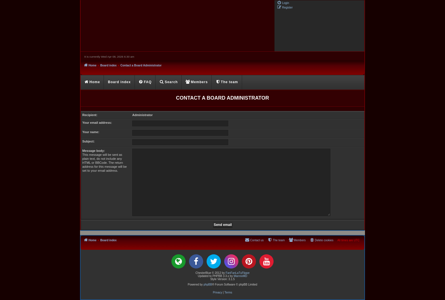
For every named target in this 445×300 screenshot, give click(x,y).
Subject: (88, 141)
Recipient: (89, 115)
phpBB (207, 284)
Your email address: (97, 122)
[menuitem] (283, 3)
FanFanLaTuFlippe (237, 272)
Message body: (93, 150)
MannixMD (240, 276)
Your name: (90, 132)
